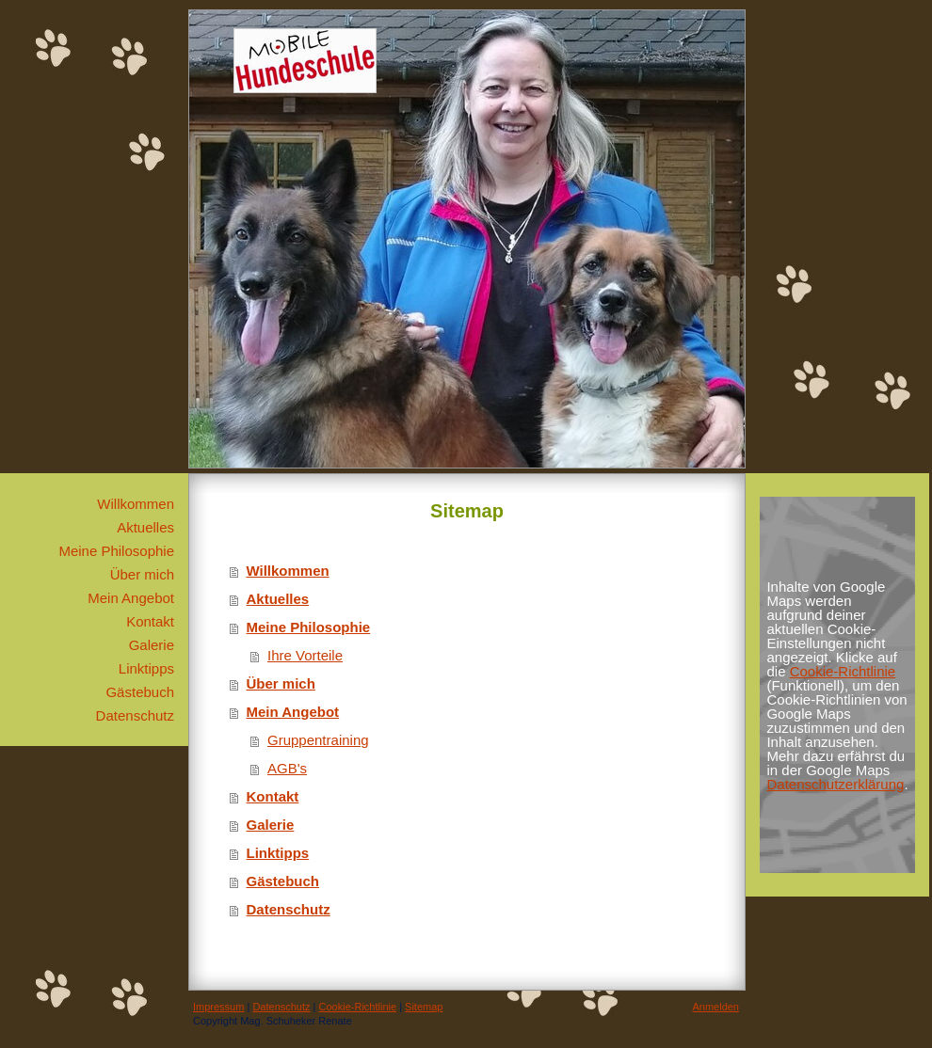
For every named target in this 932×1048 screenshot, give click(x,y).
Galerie (271, 825)
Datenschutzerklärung (835, 784)
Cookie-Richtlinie (843, 671)
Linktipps (278, 853)
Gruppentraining (318, 740)
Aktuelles (278, 599)
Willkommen (288, 571)
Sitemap (423, 1006)
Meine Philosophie (309, 627)
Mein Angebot (293, 712)
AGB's (287, 768)
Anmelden (715, 1006)
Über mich (281, 683)
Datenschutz (288, 909)
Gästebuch (283, 881)
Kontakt (273, 796)
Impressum (218, 1006)
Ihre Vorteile (305, 655)
